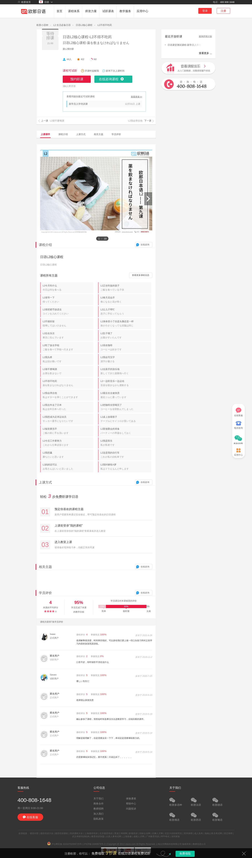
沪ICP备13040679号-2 (94, 844)
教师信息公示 (199, 844)
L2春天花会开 (126, 299)
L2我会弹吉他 (68, 395)
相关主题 (98, 134)
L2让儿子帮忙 (126, 311)
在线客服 (238, 412)
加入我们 (98, 813)
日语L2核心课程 (84, 25)
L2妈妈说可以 (68, 466)
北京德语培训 (105, 833)
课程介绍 (63, 134)
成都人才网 (138, 836)
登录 (205, 10)
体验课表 (131, 798)
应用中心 (142, 11)
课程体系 (74, 11)
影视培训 (133, 833)
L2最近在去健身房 (126, 395)
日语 (44, 2)
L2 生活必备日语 (62, 25)
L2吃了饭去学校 (68, 347)
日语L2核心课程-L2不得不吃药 (87, 37)
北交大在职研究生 (173, 833)
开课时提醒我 (92, 70)
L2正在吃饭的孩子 (126, 287)
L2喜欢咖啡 (126, 347)
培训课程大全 (76, 833)
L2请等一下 (68, 299)
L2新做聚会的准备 (126, 431)
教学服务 (125, 11)
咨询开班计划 (205, 36)
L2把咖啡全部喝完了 (126, 407)
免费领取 (185, 853)
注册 (223, 10)
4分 (82, 59)
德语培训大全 (46, 833)
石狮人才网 (157, 833)
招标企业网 (144, 833)
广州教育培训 (152, 836)
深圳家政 (175, 836)
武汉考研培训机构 (80, 836)
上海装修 (127, 836)
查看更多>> (136, 97)
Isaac (52, 634)
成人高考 (198, 833)
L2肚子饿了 (126, 335)
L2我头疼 (68, 359)
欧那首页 (24, 2)
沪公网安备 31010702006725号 (64, 844)
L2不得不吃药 (104, 25)
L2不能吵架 (68, 323)
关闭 (244, 853)
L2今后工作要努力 (68, 443)
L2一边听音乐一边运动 (126, 383)
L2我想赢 (68, 455)
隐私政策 (98, 818)
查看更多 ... (205, 53)
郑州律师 (188, 833)
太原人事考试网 (113, 836)
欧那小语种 (42, 25)
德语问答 (34, 833)
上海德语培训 (91, 833)
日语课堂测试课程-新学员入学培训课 (185, 44)
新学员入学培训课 (78, 104)
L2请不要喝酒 (68, 371)
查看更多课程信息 (140, 275)
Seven (53, 674)
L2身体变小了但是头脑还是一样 (126, 323)
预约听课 (76, 79)
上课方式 (81, 134)
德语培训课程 (61, 833)
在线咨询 (145, 244)
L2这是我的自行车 (126, 455)
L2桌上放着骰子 (126, 419)
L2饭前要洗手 (68, 431)
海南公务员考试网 (213, 833)
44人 (69, 59)
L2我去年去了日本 (68, 407)
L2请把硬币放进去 (68, 311)
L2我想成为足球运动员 (68, 419)
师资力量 (91, 11)
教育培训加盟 (97, 836)
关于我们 (98, 798)
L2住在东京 (68, 335)
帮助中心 (131, 803)
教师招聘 (98, 808)
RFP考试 (165, 836)
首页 (59, 11)
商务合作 (98, 803)
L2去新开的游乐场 (126, 371)
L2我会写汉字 (126, 359)
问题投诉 (131, 808)
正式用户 (54, 638)
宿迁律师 (228, 833)
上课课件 (45, 134)
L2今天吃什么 (68, 287)
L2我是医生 (126, 443)
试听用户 (54, 678)
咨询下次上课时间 (115, 70)
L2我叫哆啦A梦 (126, 466)
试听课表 (108, 11)
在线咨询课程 (108, 79)
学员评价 (116, 134)
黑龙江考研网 (120, 833)
